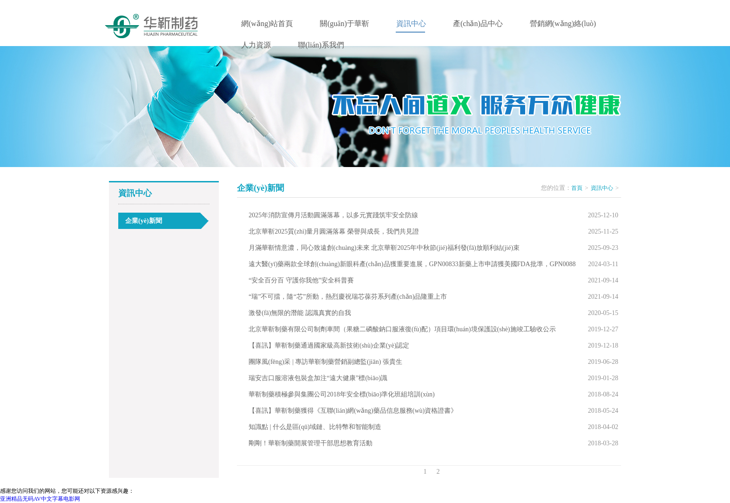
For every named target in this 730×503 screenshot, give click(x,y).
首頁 (576, 188)
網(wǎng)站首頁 (267, 23)
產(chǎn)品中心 (478, 23)
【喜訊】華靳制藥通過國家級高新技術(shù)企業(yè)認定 (329, 345)
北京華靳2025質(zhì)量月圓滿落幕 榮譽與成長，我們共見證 (334, 231)
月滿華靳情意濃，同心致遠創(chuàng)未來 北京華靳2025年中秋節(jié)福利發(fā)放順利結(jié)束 (384, 247)
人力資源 (256, 45)
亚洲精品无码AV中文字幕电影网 (40, 499)
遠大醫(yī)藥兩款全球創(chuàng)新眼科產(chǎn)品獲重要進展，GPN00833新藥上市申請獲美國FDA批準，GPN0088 (412, 264)
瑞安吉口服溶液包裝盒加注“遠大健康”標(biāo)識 (318, 378)
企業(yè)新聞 (143, 220)
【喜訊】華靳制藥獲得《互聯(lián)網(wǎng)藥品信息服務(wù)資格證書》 (353, 410)
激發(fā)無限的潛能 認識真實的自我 (300, 312)
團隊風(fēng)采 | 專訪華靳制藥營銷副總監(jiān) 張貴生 (325, 361)
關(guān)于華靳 (344, 23)
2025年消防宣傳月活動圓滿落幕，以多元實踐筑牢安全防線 (333, 215)
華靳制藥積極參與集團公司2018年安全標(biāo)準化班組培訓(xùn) (342, 394)
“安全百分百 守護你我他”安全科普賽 (301, 280)
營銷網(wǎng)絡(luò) (563, 23)
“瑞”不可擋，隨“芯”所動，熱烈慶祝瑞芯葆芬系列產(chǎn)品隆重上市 (348, 296)
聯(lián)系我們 (321, 45)
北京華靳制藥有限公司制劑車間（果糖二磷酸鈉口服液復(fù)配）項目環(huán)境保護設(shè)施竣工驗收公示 (402, 329)
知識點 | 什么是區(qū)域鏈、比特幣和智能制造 (315, 426)
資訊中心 (411, 23)
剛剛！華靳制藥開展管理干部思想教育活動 (310, 443)
